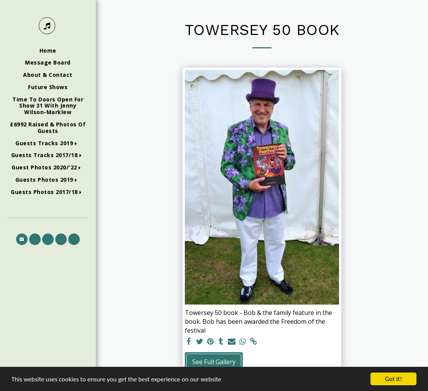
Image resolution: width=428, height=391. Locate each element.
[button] (47, 143)
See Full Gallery (213, 362)
